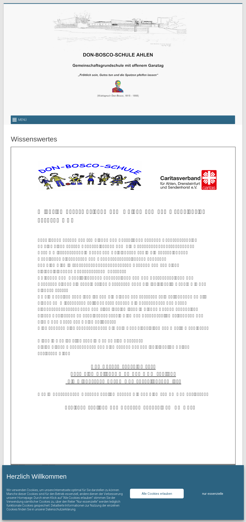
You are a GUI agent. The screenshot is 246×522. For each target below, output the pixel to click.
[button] (22, 119)
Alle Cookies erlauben (157, 494)
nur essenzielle (212, 494)
